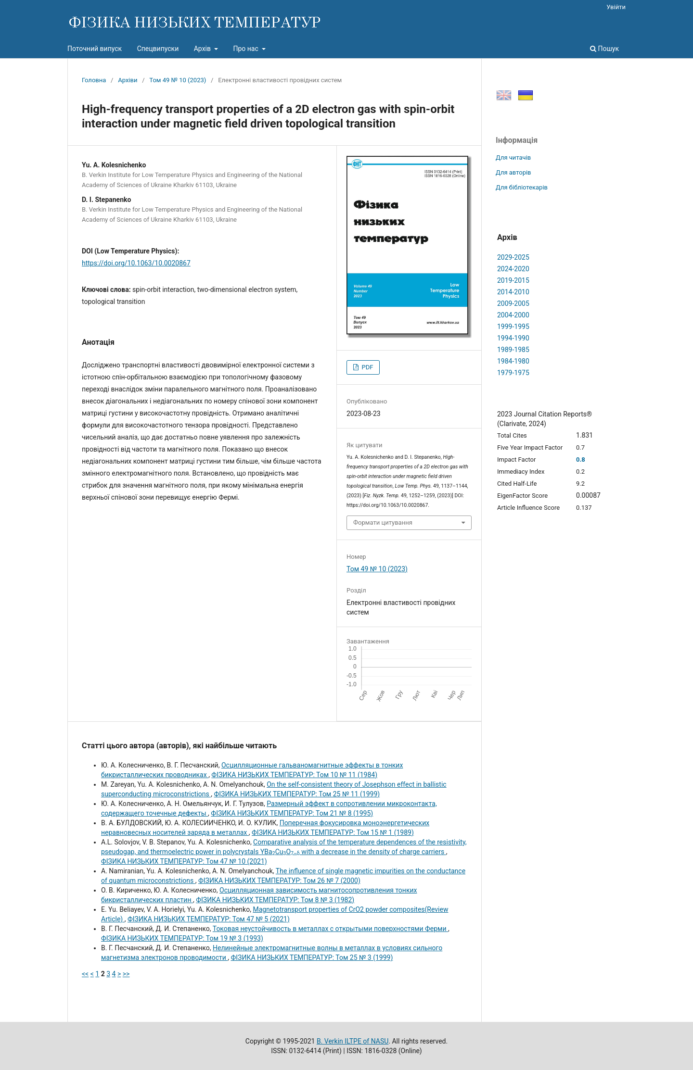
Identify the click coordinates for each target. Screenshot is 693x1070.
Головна (94, 80)
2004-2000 (513, 315)
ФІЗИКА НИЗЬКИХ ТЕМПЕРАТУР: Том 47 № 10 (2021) (184, 861)
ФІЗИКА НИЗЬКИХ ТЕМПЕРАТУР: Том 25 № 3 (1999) (312, 957)
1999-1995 (513, 326)
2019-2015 (513, 280)
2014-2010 (513, 292)
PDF (366, 367)
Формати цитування (382, 522)
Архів (203, 48)
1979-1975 (513, 373)
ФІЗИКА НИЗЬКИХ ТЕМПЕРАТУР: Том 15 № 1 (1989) (333, 832)
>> (126, 974)
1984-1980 (513, 361)
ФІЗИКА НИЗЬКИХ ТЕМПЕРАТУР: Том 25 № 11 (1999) (297, 794)
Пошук (604, 48)
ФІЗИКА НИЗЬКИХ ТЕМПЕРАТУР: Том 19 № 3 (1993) (182, 938)
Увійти (616, 7)
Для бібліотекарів (522, 187)
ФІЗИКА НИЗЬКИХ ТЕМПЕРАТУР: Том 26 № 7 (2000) (279, 880)
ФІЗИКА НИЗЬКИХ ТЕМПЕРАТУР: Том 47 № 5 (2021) (209, 919)
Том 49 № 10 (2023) (177, 80)
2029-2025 (513, 257)
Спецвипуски (158, 48)
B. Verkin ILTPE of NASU (352, 1041)
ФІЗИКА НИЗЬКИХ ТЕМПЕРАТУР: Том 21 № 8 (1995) (292, 813)
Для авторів (513, 172)
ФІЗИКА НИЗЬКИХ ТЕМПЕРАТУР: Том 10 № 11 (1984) (294, 775)
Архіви (127, 80)
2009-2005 (513, 303)
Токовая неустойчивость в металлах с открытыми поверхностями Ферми (330, 928)
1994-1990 (513, 338)
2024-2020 (513, 269)
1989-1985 (513, 349)
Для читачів (513, 157)
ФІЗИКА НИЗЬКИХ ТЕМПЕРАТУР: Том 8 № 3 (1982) (275, 900)
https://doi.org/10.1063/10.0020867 (136, 263)
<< (85, 974)
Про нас (246, 48)
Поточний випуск (94, 48)
